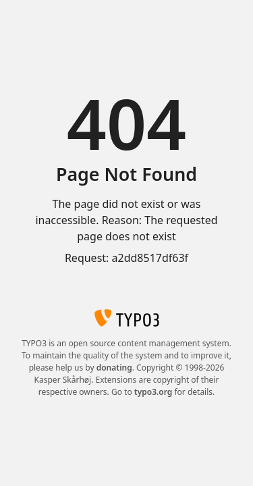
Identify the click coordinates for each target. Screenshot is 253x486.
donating (114, 367)
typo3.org (153, 392)
